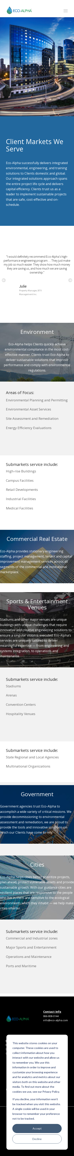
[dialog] (37, 1092)
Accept (37, 1128)
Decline (37, 1139)
